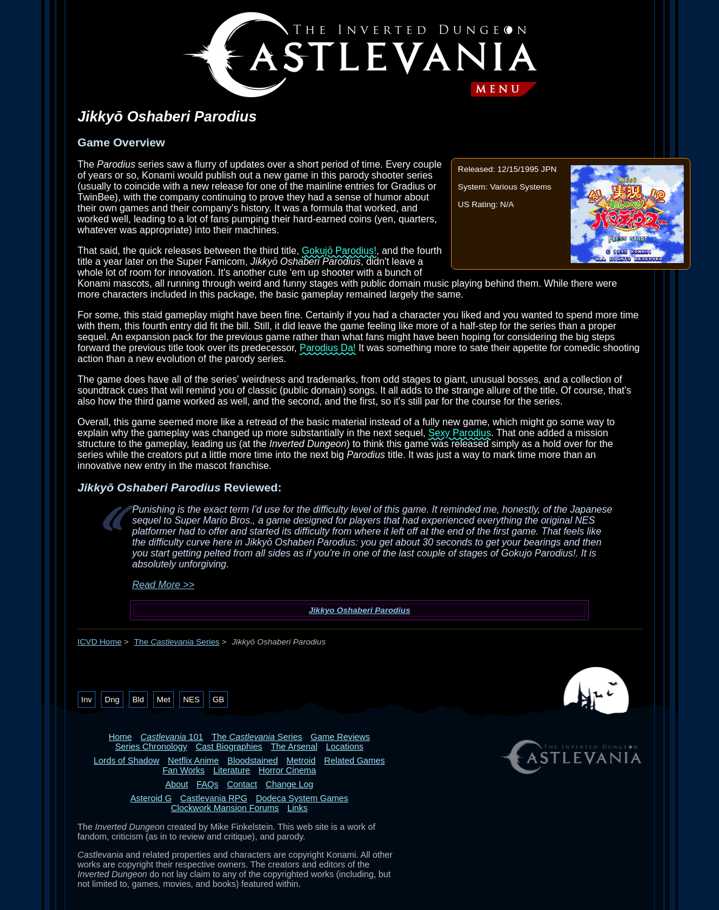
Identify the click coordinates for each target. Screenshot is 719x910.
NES (191, 699)
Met (163, 699)
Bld (138, 699)
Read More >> (163, 585)
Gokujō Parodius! (339, 250)
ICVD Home (100, 641)
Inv (86, 699)
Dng (112, 699)
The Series (177, 641)
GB (218, 699)
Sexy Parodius (459, 433)
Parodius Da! (328, 348)
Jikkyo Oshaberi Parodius (359, 610)
